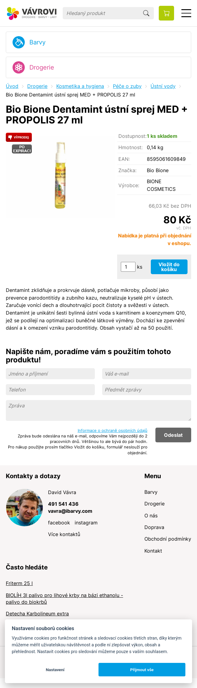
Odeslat (173, 435)
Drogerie (41, 67)
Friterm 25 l (19, 583)
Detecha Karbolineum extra (37, 614)
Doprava (154, 527)
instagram (86, 523)
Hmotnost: (130, 147)
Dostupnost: (132, 136)
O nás (151, 515)
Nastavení (55, 669)
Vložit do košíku (169, 266)
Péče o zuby (127, 86)
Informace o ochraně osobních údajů (112, 430)
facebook (59, 523)
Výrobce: (128, 185)
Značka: (127, 170)
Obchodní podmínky (167, 539)
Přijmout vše (142, 669)
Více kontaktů (64, 534)
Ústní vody (163, 86)
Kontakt (153, 551)
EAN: (124, 159)
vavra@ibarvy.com (70, 511)
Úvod (12, 86)
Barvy (37, 42)
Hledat (146, 13)
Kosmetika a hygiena (80, 86)
